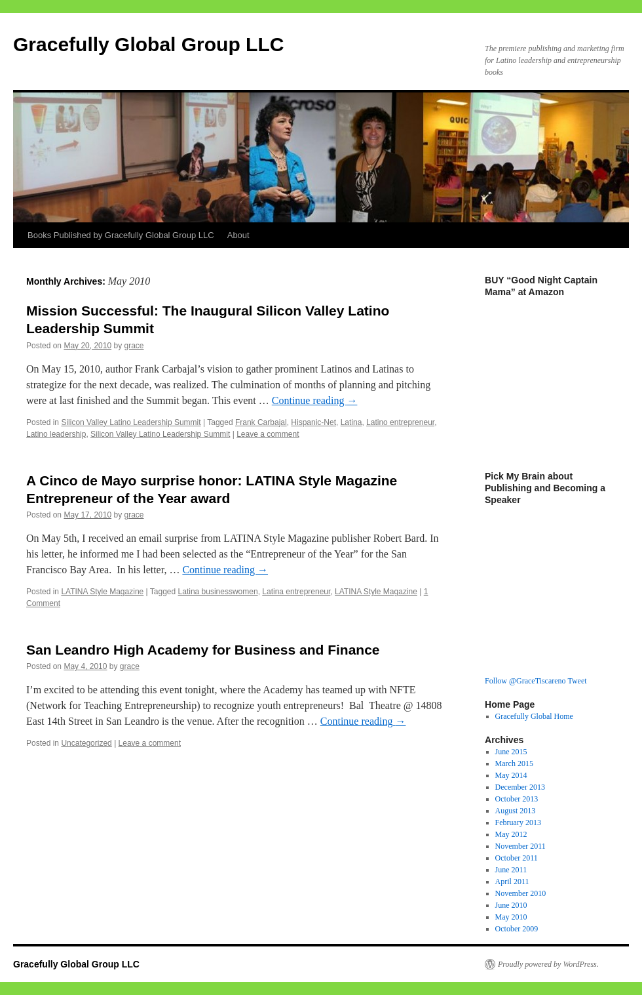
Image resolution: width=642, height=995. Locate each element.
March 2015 (514, 763)
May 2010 (511, 917)
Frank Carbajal (261, 422)
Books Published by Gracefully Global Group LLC (121, 235)
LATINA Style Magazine (102, 591)
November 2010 (520, 893)
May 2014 (511, 775)
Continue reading (315, 400)
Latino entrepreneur (400, 422)
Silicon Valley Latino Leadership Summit (130, 422)
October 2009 (516, 928)
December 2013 (520, 787)
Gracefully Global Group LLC (148, 44)
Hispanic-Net (313, 422)
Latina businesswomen (218, 591)
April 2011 (512, 881)
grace (133, 345)
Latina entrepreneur (296, 591)
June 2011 (511, 869)
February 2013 (518, 822)
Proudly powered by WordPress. (548, 964)
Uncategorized (86, 743)
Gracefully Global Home (534, 716)
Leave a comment (267, 434)
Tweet (576, 680)
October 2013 (516, 798)
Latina (351, 422)
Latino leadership (56, 434)
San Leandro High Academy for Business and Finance (203, 649)
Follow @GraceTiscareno (525, 680)
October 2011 (516, 858)
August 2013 (515, 810)
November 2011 (520, 846)
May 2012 (511, 834)
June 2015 (511, 751)
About (238, 235)
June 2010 (511, 905)
